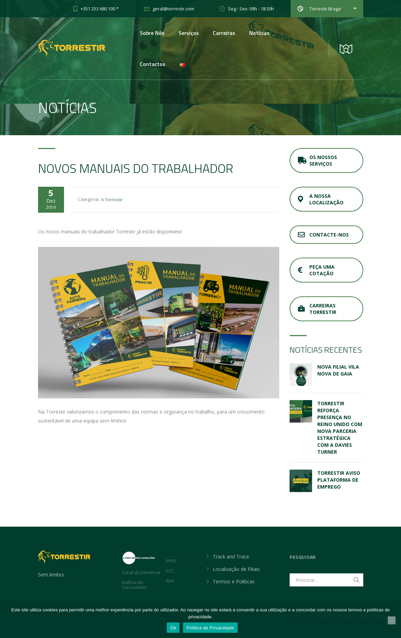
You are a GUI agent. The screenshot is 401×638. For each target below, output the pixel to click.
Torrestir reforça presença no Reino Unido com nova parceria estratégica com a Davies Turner (339, 427)
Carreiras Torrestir (317, 308)
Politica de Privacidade (210, 627)
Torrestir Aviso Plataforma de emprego (338, 480)
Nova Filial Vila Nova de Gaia (338, 370)
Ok (173, 627)
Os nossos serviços (317, 160)
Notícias (259, 33)
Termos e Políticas (234, 581)
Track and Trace (231, 556)
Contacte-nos (323, 234)
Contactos (152, 64)
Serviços (189, 33)
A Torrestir (112, 199)
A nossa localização (321, 199)
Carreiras (224, 33)
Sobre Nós (152, 33)
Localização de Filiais (236, 569)
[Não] (392, 620)
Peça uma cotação (316, 270)
